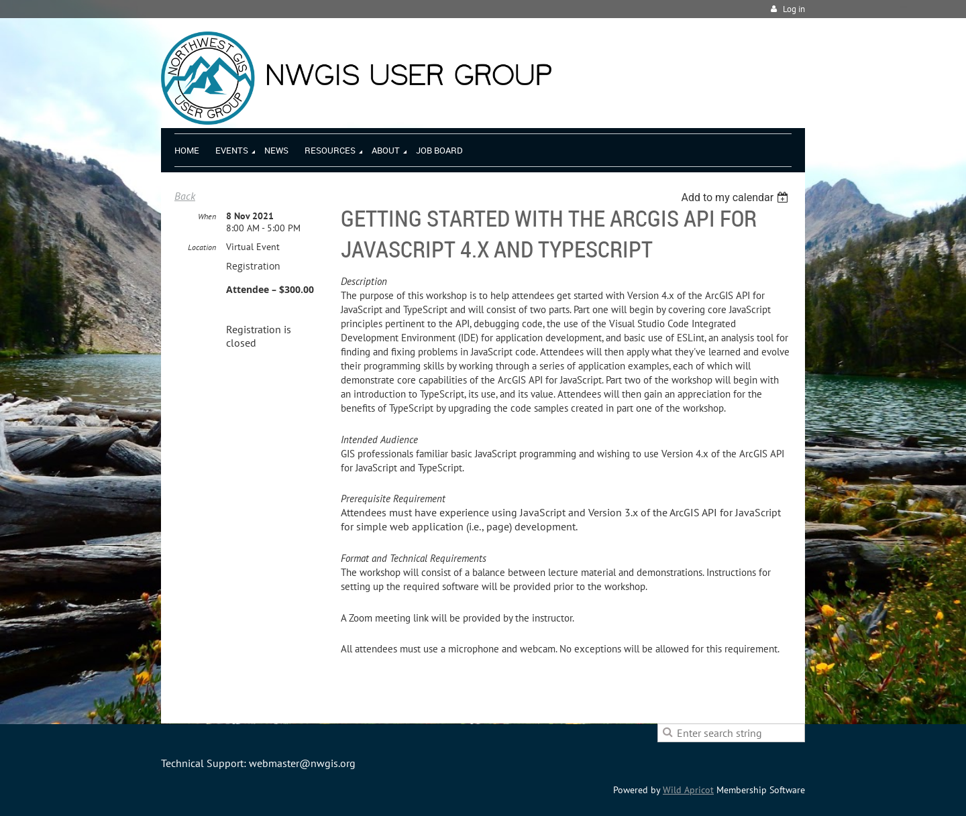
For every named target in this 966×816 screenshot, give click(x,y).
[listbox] (736, 197)
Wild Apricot (688, 790)
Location (202, 247)
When (207, 216)
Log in (794, 9)
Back (184, 195)
